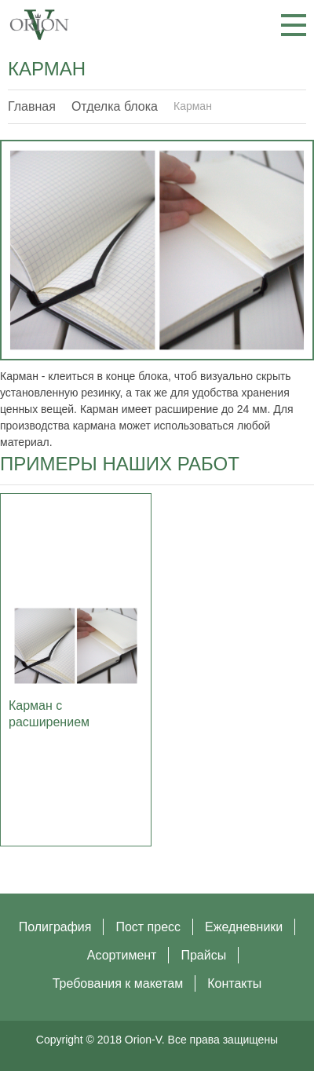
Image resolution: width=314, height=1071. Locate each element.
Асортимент (122, 955)
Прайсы (203, 955)
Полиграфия (55, 927)
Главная (32, 106)
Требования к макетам (118, 983)
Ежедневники (244, 927)
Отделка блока (114, 106)
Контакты (234, 983)
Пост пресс (148, 927)
